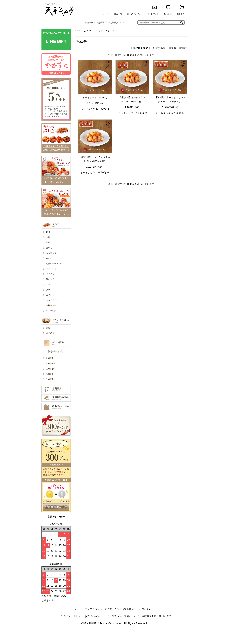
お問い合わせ (146, 609)
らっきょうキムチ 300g (95, 97)
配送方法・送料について (125, 616)
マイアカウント (93, 609)
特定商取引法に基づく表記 (156, 616)
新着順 (183, 48)
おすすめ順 (159, 48)
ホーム (79, 609)
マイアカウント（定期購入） (120, 609)
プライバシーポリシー (70, 616)
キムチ (87, 31)
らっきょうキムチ (105, 31)
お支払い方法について (97, 616)
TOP (77, 31)
